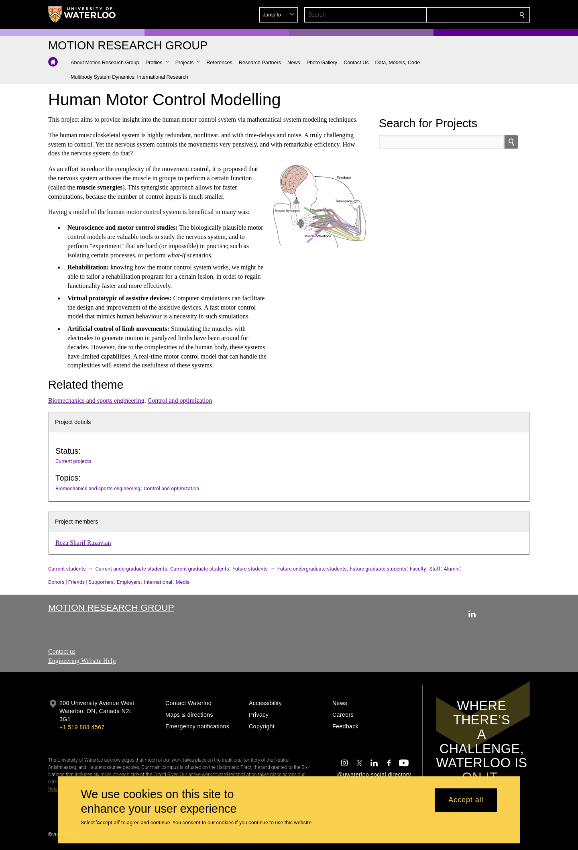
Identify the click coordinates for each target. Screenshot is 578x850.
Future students (250, 569)
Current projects (73, 461)
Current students (67, 569)
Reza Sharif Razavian (83, 542)
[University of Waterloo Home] (82, 14)
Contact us (61, 651)
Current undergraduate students (131, 569)
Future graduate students (378, 569)
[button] (464, 15)
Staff (434, 569)
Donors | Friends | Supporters (81, 582)
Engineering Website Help (82, 660)
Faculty (418, 569)
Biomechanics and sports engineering (96, 400)
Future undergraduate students (312, 569)
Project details (73, 422)
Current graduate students (199, 569)
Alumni (451, 569)
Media (183, 582)
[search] (511, 142)
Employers (128, 582)
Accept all (465, 800)
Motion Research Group (111, 607)
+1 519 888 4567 (81, 727)
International (158, 582)
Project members (76, 521)
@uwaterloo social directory (374, 774)
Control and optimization (180, 400)
